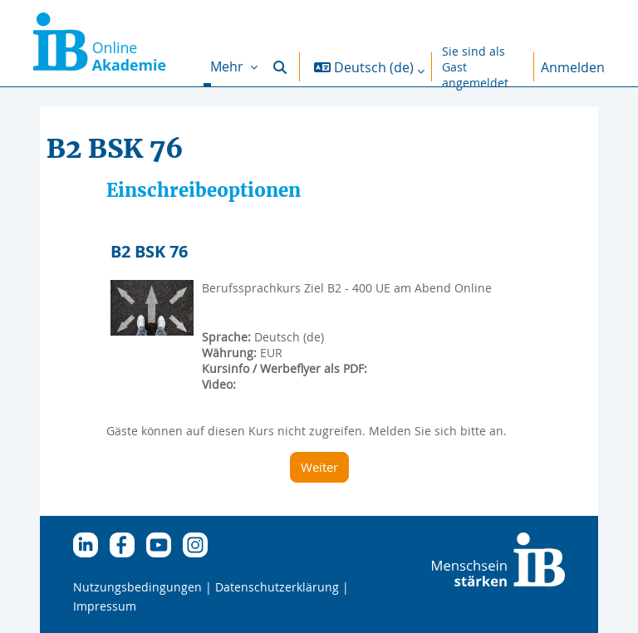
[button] (280, 66)
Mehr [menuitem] (228, 66)
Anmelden (573, 67)
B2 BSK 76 (149, 251)
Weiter (319, 467)
